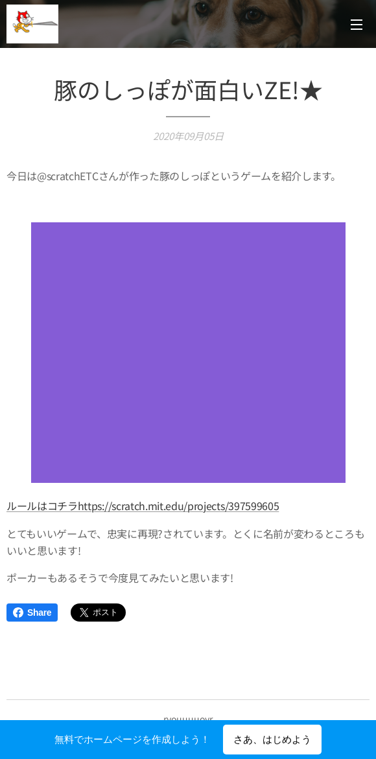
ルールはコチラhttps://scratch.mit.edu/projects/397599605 (142, 505)
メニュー (356, 24)
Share (32, 612)
